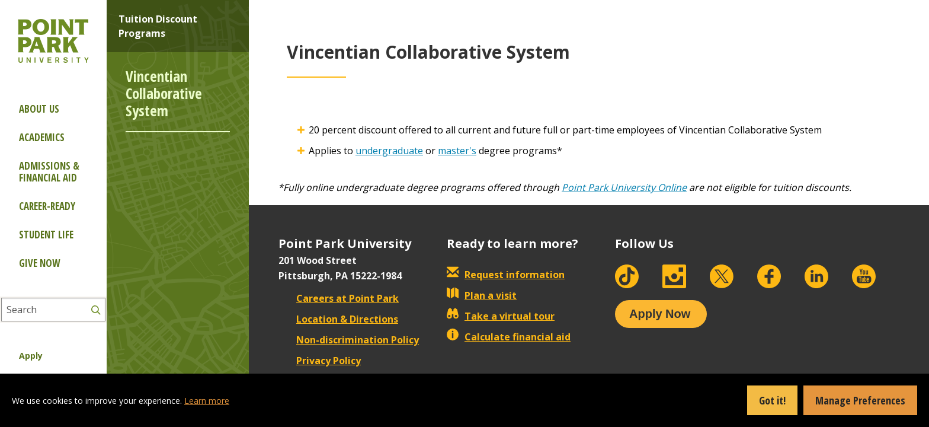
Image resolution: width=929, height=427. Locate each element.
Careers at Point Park (338, 298)
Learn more (206, 400)
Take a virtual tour (501, 316)
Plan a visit (482, 295)
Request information (506, 274)
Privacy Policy (319, 360)
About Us (39, 109)
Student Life (46, 234)
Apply (31, 355)
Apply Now (659, 313)
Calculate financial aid (509, 336)
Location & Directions (338, 319)
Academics (42, 137)
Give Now (39, 263)
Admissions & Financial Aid (49, 171)
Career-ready (47, 206)
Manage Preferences (860, 400)
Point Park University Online (624, 187)
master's (457, 150)
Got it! (772, 400)
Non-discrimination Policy (348, 339)
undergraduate (389, 150)
